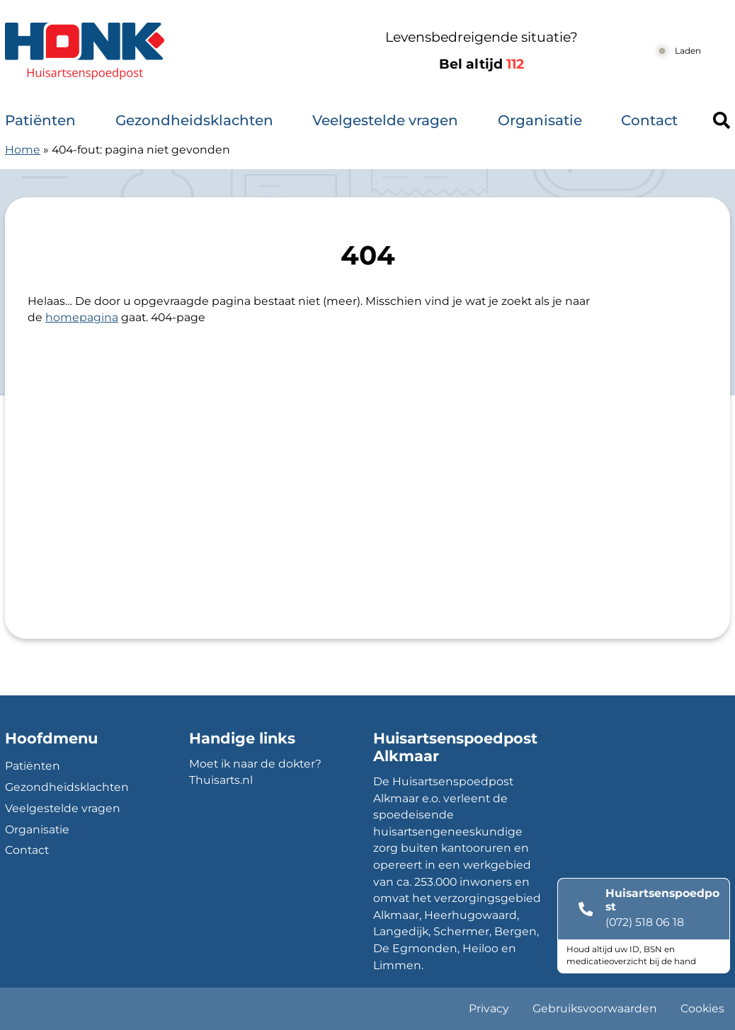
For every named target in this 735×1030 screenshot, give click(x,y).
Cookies (702, 1008)
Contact (649, 120)
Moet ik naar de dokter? (255, 763)
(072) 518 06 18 (644, 922)
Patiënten (40, 120)
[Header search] (721, 120)
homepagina (81, 317)
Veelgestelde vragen (385, 120)
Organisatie (540, 120)
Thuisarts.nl (221, 780)
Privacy (489, 1008)
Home (22, 149)
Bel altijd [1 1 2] (481, 64)
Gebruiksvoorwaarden (594, 1008)
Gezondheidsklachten (194, 120)
